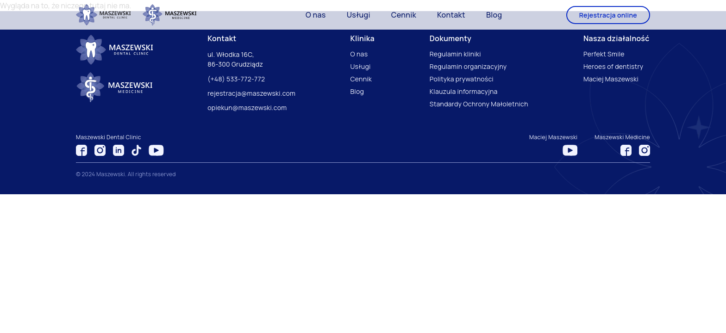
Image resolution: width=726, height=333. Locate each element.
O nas (316, 15)
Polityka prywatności (462, 78)
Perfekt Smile (604, 53)
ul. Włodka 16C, (231, 54)
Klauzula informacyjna (464, 91)
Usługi (358, 15)
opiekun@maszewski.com (247, 107)
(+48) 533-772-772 (236, 78)
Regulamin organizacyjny (468, 66)
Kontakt (451, 15)
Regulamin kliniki (455, 53)
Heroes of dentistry (613, 66)
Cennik (403, 15)
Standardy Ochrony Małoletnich (479, 103)
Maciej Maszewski (610, 78)
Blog (494, 15)
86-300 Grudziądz (235, 64)
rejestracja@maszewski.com (251, 93)
